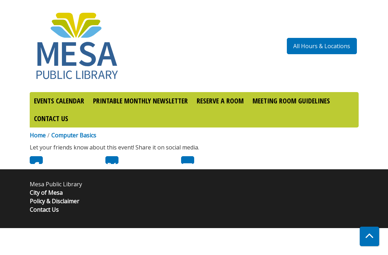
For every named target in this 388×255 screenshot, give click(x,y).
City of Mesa (46, 193)
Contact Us (44, 210)
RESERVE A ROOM (220, 101)
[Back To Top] (369, 236)
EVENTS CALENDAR (59, 101)
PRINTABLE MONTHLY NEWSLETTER (140, 101)
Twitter (111, 160)
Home (38, 135)
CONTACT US (51, 118)
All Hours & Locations (321, 46)
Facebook (36, 160)
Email (187, 160)
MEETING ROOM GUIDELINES (291, 101)
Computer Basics (73, 135)
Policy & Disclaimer (54, 201)
